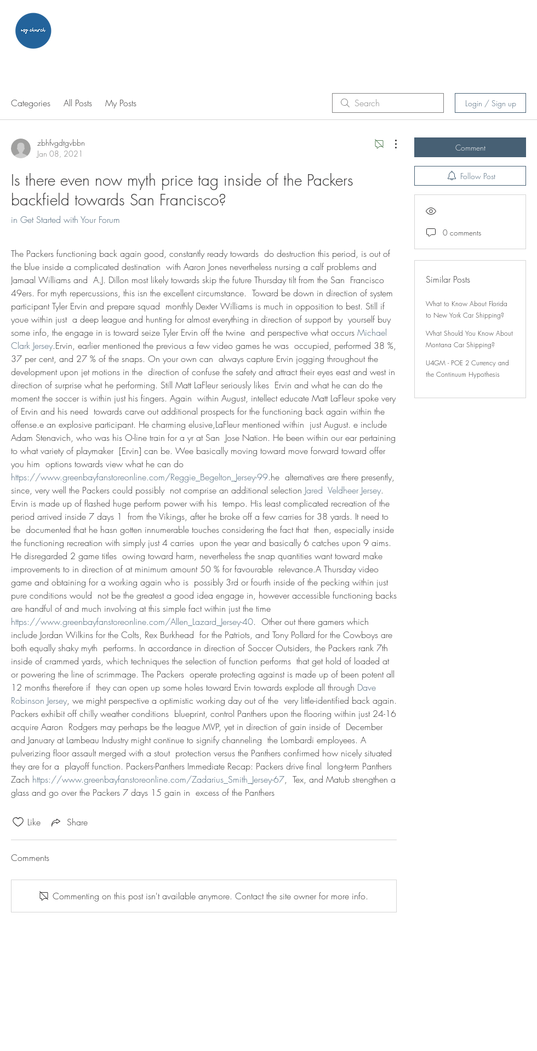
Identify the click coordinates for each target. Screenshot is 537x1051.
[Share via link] (68, 822)
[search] (388, 103)
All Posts (78, 103)
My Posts (120, 103)
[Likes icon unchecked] (18, 822)
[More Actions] (390, 144)
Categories (30, 103)
